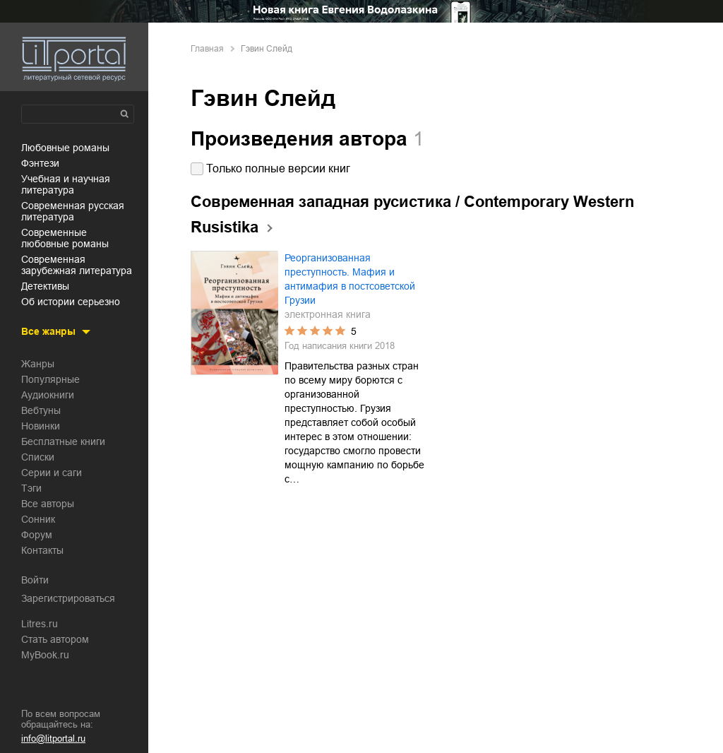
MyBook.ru (45, 654)
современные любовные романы (65, 238)
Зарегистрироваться (68, 598)
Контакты (42, 550)
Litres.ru (39, 623)
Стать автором (55, 639)
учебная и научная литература (65, 184)
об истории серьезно (70, 301)
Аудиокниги (47, 395)
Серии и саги (51, 472)
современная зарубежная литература (76, 265)
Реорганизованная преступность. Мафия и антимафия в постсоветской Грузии (350, 279)
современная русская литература (72, 211)
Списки (37, 457)
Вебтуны (41, 410)
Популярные (50, 379)
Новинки (40, 426)
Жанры (37, 363)
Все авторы (47, 503)
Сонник (38, 519)
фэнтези (40, 163)
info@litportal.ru (53, 738)
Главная (207, 49)
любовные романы (65, 147)
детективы (45, 286)
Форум (36, 534)
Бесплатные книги (63, 441)
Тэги (31, 488)
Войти (35, 580)
